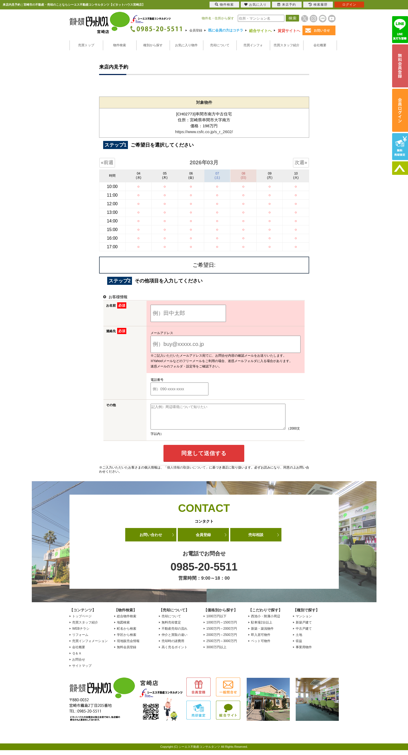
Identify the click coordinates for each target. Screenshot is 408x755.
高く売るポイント (174, 652)
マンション (304, 621)
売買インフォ (253, 45)
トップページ (82, 621)
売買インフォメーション (90, 646)
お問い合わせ (151, 539)
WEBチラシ (80, 633)
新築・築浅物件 (262, 633)
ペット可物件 (260, 646)
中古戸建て (304, 633)
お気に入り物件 (186, 45)
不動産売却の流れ (174, 633)
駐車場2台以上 (261, 627)
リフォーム (80, 639)
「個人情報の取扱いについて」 (186, 472)
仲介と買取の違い (174, 639)
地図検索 (123, 627)
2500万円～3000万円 (221, 646)
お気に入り (255, 4)
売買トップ (86, 45)
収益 (299, 646)
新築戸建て (304, 627)
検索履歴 (318, 4)
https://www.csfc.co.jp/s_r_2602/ (204, 131)
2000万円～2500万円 (221, 639)
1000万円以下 (216, 621)
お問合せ (78, 664)
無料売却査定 (171, 627)
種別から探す (153, 45)
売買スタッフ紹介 (286, 45)
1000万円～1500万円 (221, 627)
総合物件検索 (126, 621)
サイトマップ (82, 670)
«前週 (107, 162)
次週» (301, 162)
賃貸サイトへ (289, 31)
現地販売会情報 (128, 646)
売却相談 (255, 539)
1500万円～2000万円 (221, 633)
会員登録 (195, 30)
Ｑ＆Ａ (77, 658)
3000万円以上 (216, 652)
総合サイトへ (260, 31)
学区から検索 (126, 639)
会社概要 (319, 45)
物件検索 (119, 45)
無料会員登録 (126, 652)
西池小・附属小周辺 (265, 621)
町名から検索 (126, 633)
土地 (299, 639)
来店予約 (286, 4)
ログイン (349, 4)
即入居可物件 (260, 639)
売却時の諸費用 (173, 646)
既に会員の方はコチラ (225, 30)
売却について (219, 45)
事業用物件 (304, 652)
